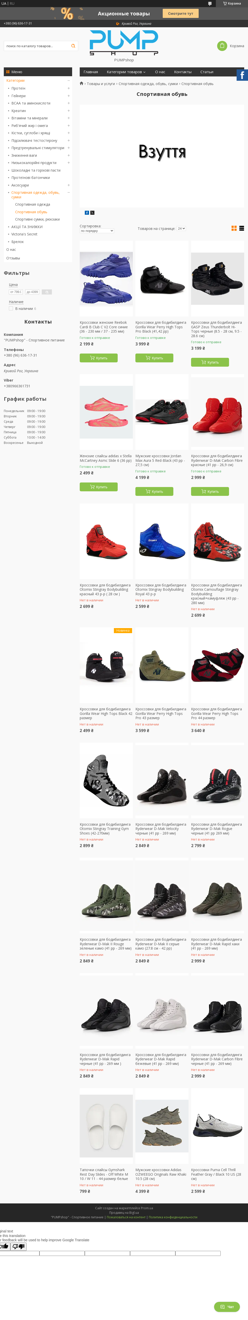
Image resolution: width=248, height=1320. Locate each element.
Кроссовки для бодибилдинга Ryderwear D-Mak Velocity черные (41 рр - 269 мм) (160, 829)
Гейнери (18, 95)
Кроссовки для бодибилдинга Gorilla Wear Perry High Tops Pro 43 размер (160, 713)
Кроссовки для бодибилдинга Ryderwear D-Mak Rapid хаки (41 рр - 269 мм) (216, 944)
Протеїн (18, 88)
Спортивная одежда (32, 204)
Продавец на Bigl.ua (124, 1212)
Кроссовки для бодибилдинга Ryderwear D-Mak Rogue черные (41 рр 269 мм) (216, 829)
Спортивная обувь (31, 211)
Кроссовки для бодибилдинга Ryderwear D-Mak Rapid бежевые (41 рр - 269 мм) (160, 1059)
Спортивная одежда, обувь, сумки (35, 194)
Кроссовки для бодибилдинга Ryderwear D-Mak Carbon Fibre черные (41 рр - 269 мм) (217, 1059)
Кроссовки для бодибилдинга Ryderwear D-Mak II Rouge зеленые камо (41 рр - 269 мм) (106, 944)
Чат (227, 1307)
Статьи (206, 72)
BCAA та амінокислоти (30, 103)
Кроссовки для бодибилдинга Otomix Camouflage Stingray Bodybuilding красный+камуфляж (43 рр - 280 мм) (216, 594)
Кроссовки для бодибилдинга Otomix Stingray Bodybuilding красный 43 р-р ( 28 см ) (105, 589)
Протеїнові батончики (30, 177)
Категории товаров (124, 72)
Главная (91, 72)
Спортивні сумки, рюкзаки (37, 219)
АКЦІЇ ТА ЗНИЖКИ (27, 226)
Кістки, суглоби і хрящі (30, 132)
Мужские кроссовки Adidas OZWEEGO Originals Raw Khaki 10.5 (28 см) (160, 1174)
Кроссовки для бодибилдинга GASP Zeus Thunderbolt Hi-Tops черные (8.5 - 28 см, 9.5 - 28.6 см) (216, 329)
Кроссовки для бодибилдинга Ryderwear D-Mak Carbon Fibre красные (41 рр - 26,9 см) (217, 460)
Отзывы (13, 258)
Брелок (17, 241)
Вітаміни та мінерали (29, 118)
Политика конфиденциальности (173, 1217)
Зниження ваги (24, 155)
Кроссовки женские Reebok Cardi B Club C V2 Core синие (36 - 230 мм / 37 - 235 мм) (104, 327)
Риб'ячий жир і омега (29, 125)
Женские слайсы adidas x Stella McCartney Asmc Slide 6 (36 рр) (106, 458)
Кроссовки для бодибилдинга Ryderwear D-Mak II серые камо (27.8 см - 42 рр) (160, 944)
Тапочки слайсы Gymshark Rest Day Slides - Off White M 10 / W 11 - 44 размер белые (104, 1174)
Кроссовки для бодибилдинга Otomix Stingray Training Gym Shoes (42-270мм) (105, 829)
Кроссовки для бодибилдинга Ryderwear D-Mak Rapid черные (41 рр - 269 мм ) (105, 1059)
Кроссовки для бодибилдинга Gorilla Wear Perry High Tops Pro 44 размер (216, 713)
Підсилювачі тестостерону (34, 140)
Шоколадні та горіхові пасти (35, 170)
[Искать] (73, 46)
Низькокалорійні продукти (33, 162)
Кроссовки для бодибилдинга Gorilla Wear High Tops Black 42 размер (106, 713)
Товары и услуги (101, 84)
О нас (11, 249)
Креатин (18, 110)
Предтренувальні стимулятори (37, 147)
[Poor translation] (18, 1247)
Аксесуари (20, 185)
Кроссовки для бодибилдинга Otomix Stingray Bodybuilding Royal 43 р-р (160, 589)
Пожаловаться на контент (126, 1217)
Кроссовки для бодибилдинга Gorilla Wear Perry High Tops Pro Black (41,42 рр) (160, 327)
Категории (15, 80)
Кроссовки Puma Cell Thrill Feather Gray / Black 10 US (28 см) (216, 1174)
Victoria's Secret (24, 234)
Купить (101, 358)
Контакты (183, 72)
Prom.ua (147, 1208)
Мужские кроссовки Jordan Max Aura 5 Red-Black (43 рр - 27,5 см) (160, 460)
